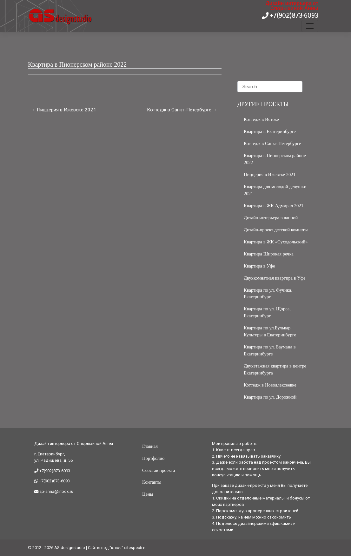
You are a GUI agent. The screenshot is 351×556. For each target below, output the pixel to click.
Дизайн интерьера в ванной (271, 217)
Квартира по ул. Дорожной (270, 397)
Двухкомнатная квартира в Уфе (275, 278)
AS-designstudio (69, 547)
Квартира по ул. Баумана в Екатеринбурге (270, 350)
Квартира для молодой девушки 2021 (275, 190)
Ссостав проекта (158, 470)
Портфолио (153, 458)
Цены (147, 494)
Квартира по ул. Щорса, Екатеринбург (267, 312)
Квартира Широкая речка (269, 253)
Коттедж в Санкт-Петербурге (179, 110)
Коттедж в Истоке (261, 119)
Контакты (151, 482)
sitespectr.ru (135, 547)
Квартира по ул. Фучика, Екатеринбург (268, 294)
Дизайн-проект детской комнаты (276, 229)
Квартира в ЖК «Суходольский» (276, 241)
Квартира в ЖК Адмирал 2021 (273, 205)
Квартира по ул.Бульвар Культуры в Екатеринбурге (270, 331)
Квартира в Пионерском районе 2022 (275, 159)
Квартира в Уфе (259, 265)
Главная (150, 446)
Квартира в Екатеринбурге (270, 131)
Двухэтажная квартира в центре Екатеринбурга (275, 369)
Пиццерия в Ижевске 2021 (66, 110)
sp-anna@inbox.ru (55, 491)
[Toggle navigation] (309, 26)
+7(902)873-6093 (293, 15)
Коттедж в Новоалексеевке (270, 384)
